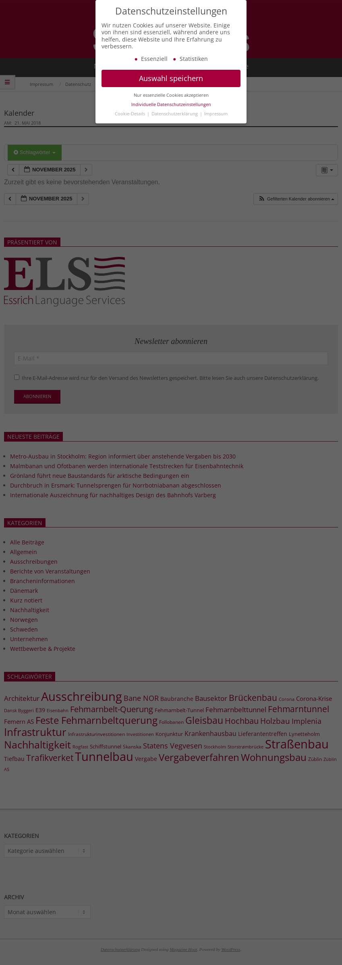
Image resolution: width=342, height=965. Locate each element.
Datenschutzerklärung (175, 122)
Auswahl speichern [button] (171, 87)
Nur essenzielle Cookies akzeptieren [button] (171, 103)
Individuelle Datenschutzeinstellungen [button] (171, 112)
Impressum (216, 122)
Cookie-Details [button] (130, 122)
